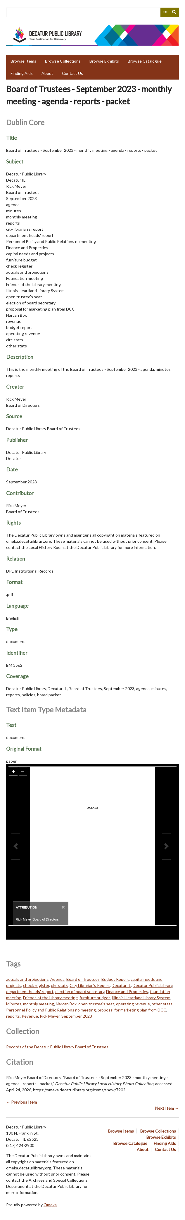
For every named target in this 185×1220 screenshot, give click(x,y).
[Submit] (174, 12)
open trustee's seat (96, 1003)
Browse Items (23, 60)
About (47, 73)
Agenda (57, 979)
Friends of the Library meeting (50, 997)
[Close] (62, 907)
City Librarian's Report (90, 985)
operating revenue (133, 1003)
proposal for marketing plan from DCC (132, 1009)
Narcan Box (66, 1003)
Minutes (13, 1003)
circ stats (59, 985)
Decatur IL (121, 985)
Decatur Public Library (152, 985)
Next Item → (167, 1108)
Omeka (50, 1204)
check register (36, 985)
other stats (162, 1003)
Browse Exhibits (104, 60)
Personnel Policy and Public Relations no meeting (51, 1009)
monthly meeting (38, 1003)
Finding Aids (22, 73)
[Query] (92, 12)
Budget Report (115, 979)
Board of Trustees (83, 979)
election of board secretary (79, 991)
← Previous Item (21, 1102)
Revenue (30, 1016)
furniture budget (94, 997)
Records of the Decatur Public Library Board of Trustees (57, 1046)
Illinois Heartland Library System (141, 997)
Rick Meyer (50, 1016)
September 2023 (76, 1016)
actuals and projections (27, 979)
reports (13, 1016)
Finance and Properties (127, 991)
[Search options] (165, 12)
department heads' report (29, 991)
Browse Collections (63, 60)
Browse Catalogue (145, 60)
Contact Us (72, 73)
